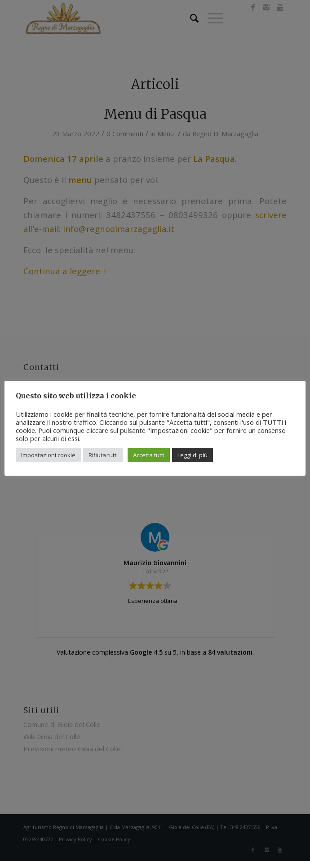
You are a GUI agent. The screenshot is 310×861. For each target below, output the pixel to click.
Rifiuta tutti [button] (103, 455)
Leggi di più (192, 455)
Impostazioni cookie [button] (48, 455)
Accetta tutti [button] (148, 455)
